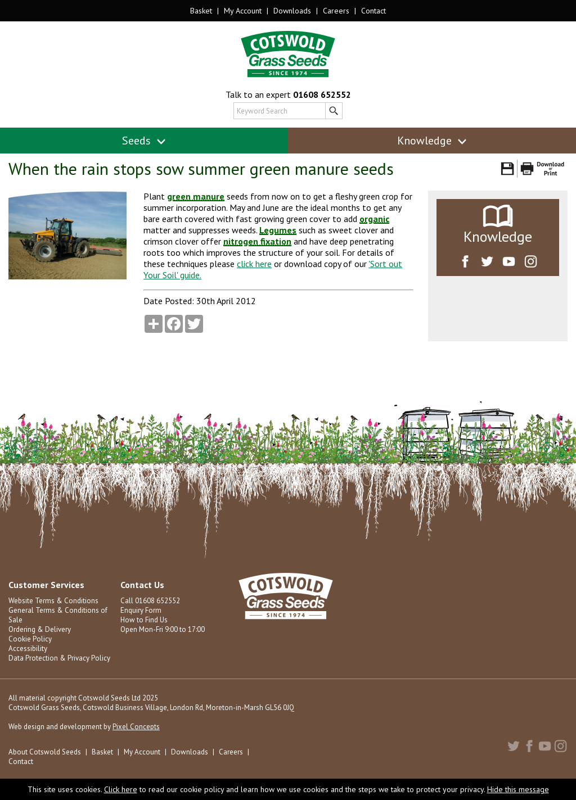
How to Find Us (144, 620)
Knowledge (432, 140)
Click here (120, 789)
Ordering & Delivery (39, 629)
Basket (201, 11)
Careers (336, 11)
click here (254, 263)
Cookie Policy (30, 639)
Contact (373, 11)
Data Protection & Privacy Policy (59, 658)
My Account (243, 11)
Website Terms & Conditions (53, 600)
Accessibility (27, 648)
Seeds (144, 140)
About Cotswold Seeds (44, 752)
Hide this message (518, 789)
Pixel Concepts (136, 726)
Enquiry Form (140, 610)
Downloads (292, 11)
